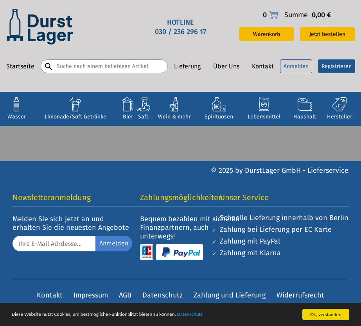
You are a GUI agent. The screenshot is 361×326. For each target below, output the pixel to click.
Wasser (16, 116)
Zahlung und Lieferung (230, 295)
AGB (125, 295)
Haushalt (304, 116)
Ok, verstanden (325, 314)
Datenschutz (190, 314)
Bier (128, 116)
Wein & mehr (174, 116)
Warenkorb (266, 34)
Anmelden (296, 66)
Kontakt (263, 66)
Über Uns (226, 66)
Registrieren (336, 66)
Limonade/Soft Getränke (75, 116)
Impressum (91, 295)
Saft (143, 116)
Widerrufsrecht (300, 295)
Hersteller (339, 116)
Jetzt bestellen (327, 34)
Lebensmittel (264, 116)
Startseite (20, 66)
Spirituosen (219, 116)
